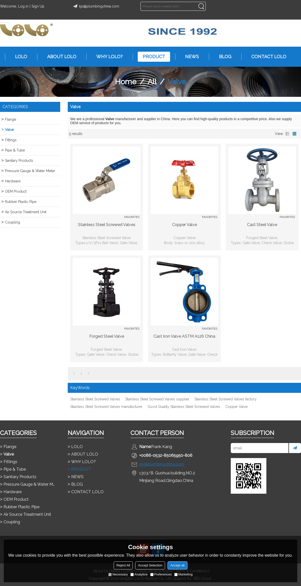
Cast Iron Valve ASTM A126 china (184, 336)
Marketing (183, 574)
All (152, 81)
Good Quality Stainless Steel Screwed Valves (183, 407)
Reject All (123, 565)
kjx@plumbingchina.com (95, 6)
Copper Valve (184, 224)
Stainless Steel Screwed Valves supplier (157, 399)
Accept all (177, 565)
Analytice (139, 574)
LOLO (18, 56)
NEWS (189, 56)
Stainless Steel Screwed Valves (106, 224)
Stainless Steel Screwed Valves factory (225, 399)
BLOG (222, 56)
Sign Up (38, 6)
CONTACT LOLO (266, 56)
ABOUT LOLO (59, 56)
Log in (23, 6)
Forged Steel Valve (106, 336)
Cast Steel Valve (262, 224)
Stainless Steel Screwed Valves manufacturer (106, 407)
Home (125, 81)
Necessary (118, 574)
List (287, 133)
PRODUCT (151, 56)
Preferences (161, 574)
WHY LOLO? (107, 56)
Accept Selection (150, 565)
